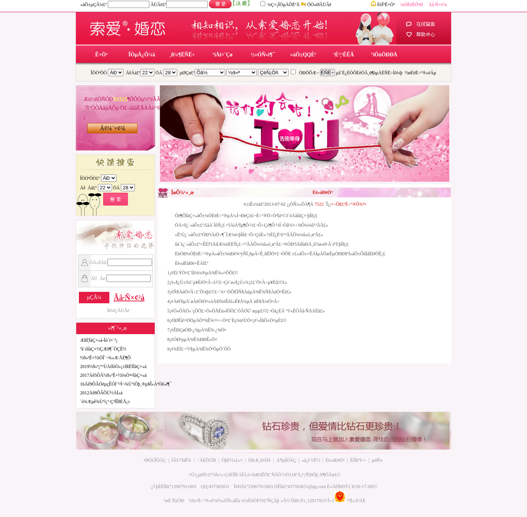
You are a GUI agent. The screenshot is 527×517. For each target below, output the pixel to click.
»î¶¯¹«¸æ (117, 328)
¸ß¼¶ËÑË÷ (182, 55)
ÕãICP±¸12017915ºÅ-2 (312, 500)
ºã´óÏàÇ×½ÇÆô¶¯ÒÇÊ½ (103, 349)
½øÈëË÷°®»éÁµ (420, 72)
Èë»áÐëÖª (334, 460)
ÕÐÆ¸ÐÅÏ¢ (259, 460)
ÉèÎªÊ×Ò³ (386, 4)
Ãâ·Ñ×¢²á (438, 4)
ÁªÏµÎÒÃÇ (286, 460)
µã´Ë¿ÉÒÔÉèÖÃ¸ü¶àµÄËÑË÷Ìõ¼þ (369, 72)
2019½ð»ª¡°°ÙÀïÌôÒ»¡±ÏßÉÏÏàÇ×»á (113, 366)
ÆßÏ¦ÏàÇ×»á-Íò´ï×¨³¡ (98, 340)
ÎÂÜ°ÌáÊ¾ (181, 460)
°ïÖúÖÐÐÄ (384, 55)
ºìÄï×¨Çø (222, 55)
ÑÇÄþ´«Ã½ (278, 500)
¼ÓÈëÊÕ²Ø (411, 4)
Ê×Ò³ (101, 55)
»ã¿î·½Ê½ (311, 460)
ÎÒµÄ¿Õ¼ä (141, 55)
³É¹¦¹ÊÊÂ (343, 55)
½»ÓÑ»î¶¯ (263, 55)
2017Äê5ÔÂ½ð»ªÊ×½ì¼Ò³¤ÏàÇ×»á (113, 375)
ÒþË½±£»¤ (232, 460)
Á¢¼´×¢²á (112, 128)
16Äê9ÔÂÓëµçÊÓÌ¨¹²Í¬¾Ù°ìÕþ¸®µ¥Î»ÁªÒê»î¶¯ (126, 384)
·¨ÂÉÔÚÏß (206, 460)
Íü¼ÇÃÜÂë (118, 310)
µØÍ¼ (377, 460)
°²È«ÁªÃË (356, 500)
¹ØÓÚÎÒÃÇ (155, 460)
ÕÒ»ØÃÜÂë (319, 4)
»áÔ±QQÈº (303, 55)
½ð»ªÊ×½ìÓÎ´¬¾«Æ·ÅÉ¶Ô (105, 357)
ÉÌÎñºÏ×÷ (358, 460)
